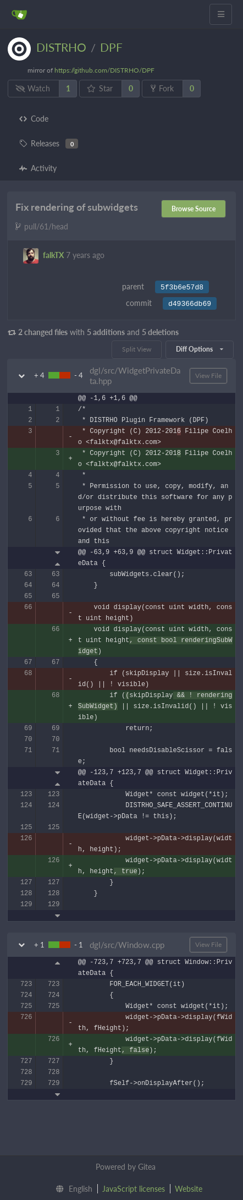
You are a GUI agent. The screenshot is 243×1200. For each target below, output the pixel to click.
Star (100, 88)
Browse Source (194, 209)
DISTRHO (61, 47)
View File (208, 375)
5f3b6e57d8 (182, 287)
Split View (136, 349)
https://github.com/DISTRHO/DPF (104, 70)
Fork (162, 88)
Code (33, 118)
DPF (111, 47)
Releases (48, 144)
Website (188, 1188)
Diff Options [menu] (199, 349)
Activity (38, 168)
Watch (33, 88)
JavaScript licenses (133, 1188)
